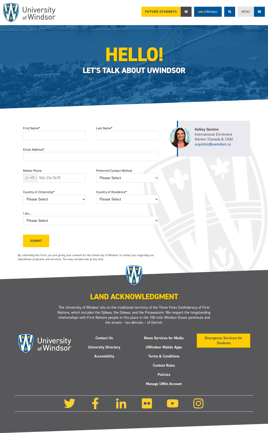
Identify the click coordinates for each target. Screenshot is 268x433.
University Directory (104, 347)
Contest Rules (164, 365)
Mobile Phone (32, 170)
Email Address (33, 149)
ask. (208, 11)
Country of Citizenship (39, 192)
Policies (164, 374)
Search (229, 12)
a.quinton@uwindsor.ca (213, 144)
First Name (31, 128)
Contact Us (104, 337)
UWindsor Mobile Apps (164, 347)
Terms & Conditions (163, 356)
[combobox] (30, 177)
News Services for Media (164, 337)
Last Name (104, 128)
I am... (27, 213)
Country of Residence (111, 192)
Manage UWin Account (164, 383)
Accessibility (104, 356)
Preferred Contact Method (114, 170)
